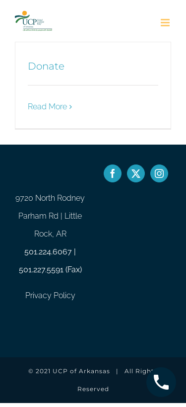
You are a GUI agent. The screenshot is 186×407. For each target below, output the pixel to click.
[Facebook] (113, 173)
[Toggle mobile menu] (166, 22)
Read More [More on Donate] (47, 106)
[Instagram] (159, 173)
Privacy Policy (50, 295)
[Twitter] (136, 173)
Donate (46, 66)
